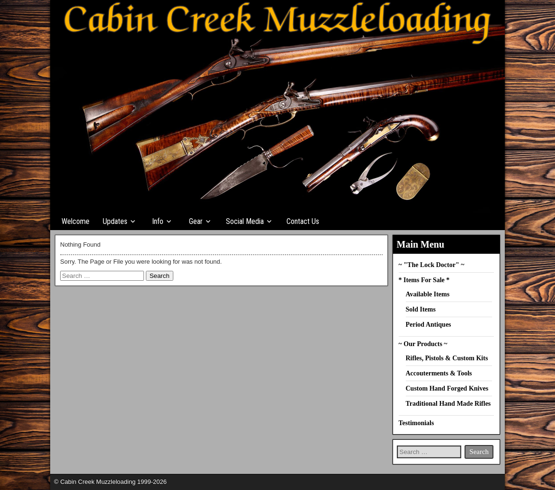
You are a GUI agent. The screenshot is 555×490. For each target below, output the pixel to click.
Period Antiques (428, 324)
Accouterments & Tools (439, 373)
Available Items (428, 294)
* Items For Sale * (424, 280)
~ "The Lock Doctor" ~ (432, 264)
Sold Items (421, 309)
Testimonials (416, 423)
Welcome (76, 221)
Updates (115, 221)
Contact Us (302, 221)
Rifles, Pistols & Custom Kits (447, 358)
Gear (196, 221)
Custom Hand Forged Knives (447, 388)
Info (157, 221)
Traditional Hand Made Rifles (448, 403)
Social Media (245, 221)
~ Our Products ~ (423, 343)
